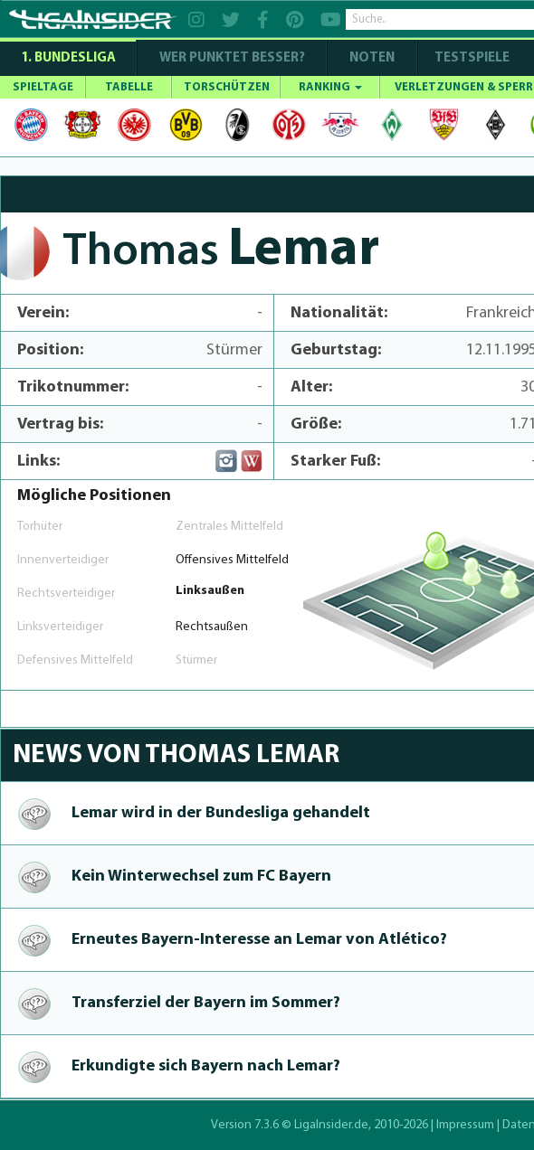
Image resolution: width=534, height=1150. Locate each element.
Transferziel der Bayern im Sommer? (206, 1003)
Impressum (465, 1125)
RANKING (330, 87)
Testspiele (470, 58)
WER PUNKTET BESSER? (232, 58)
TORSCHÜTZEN (227, 87)
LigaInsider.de (331, 1125)
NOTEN (372, 58)
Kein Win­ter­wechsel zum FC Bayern (201, 876)
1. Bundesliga (68, 58)
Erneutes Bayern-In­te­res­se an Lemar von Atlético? (259, 939)
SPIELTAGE (43, 87)
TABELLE (129, 87)
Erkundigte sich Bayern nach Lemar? (206, 1066)
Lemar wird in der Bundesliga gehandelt (221, 813)
